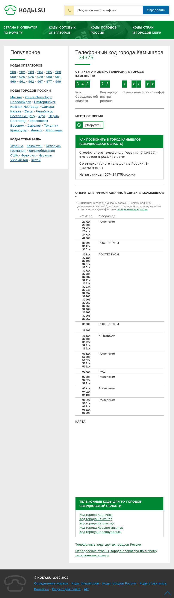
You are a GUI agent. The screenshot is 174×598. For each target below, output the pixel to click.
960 (13, 81)
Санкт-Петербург (38, 97)
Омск (28, 111)
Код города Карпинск (95, 514)
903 (31, 72)
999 (58, 81)
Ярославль (54, 130)
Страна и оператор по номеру (20, 30)
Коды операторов (85, 583)
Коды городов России (104, 30)
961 (22, 81)
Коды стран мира (152, 583)
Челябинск (44, 111)
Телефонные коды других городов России (108, 544)
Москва (16, 97)
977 (49, 81)
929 (40, 77)
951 (58, 77)
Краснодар (18, 130)
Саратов (34, 125)
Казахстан (34, 146)
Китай (36, 160)
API (86, 589)
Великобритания (42, 150)
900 (13, 72)
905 (49, 72)
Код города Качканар (95, 519)
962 (31, 81)
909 (13, 77)
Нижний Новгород (24, 106)
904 (40, 72)
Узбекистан (19, 160)
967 (40, 81)
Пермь (53, 116)
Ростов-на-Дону (22, 116)
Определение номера (51, 583)
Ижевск (36, 130)
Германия (18, 150)
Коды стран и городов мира (147, 30)
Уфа (41, 116)
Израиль (45, 155)
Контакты (41, 589)
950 (49, 77)
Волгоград (18, 121)
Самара (48, 106)
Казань (15, 111)
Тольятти (51, 125)
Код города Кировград (96, 523)
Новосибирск (20, 102)
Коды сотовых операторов (62, 30)
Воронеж (17, 125)
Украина (16, 146)
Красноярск (39, 121)
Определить (156, 10)
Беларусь (53, 146)
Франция (28, 155)
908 (58, 72)
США (14, 155)
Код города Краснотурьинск (101, 527)
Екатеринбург (45, 102)
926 (31, 77)
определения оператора (132, 209)
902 (22, 72)
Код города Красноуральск (100, 532)
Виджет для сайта (66, 589)
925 (22, 77)
